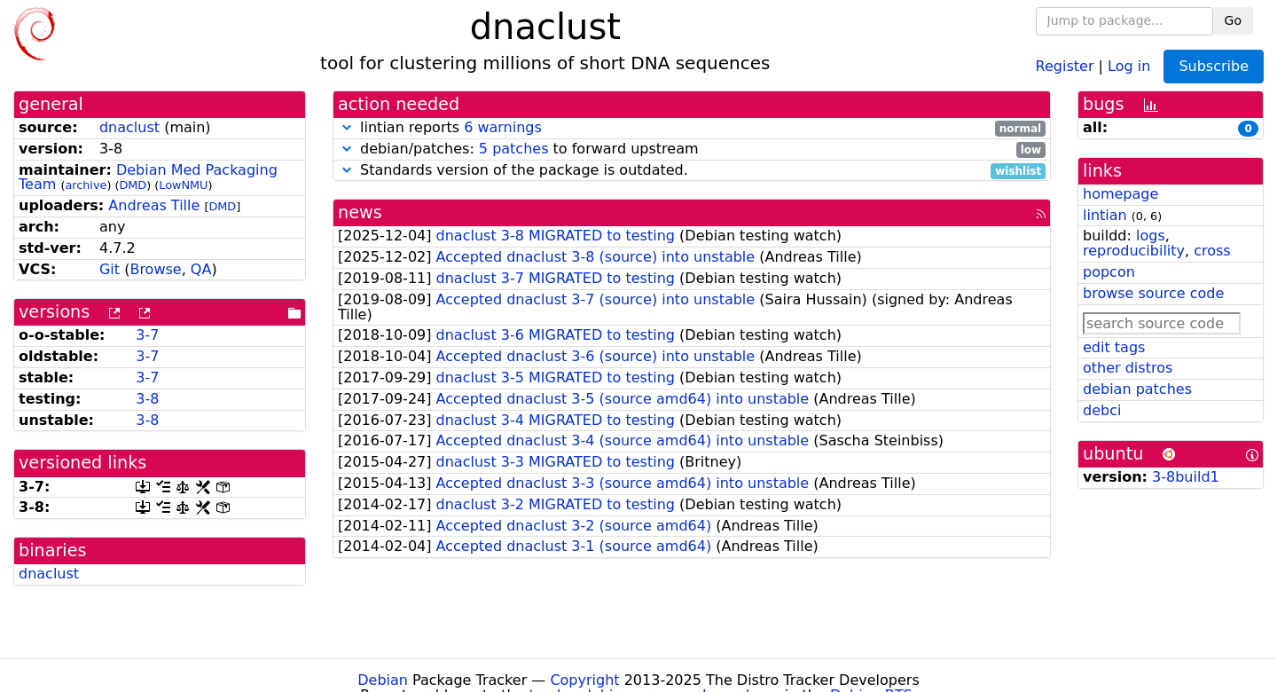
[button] (346, 127)
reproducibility (1134, 250)
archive (85, 185)
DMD (132, 185)
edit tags (1114, 347)
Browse (155, 269)
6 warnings (503, 127)
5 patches (514, 148)
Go (1233, 20)
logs (1150, 235)
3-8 (147, 398)
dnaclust (129, 127)
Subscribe (1214, 66)
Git (109, 269)
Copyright (584, 680)
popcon (1109, 271)
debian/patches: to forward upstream (692, 149)
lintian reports (692, 128)
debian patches (1137, 389)
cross (1212, 250)
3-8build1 (1185, 476)
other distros (1127, 367)
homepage (1120, 193)
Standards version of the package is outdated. (692, 170)
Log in (1129, 65)
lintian (1105, 215)
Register (1065, 65)
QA (201, 269)
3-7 (147, 334)
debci (1102, 410)
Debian (382, 680)
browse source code (1153, 293)
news (360, 212)
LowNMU (183, 185)
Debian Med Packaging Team (148, 177)
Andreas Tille (154, 205)
